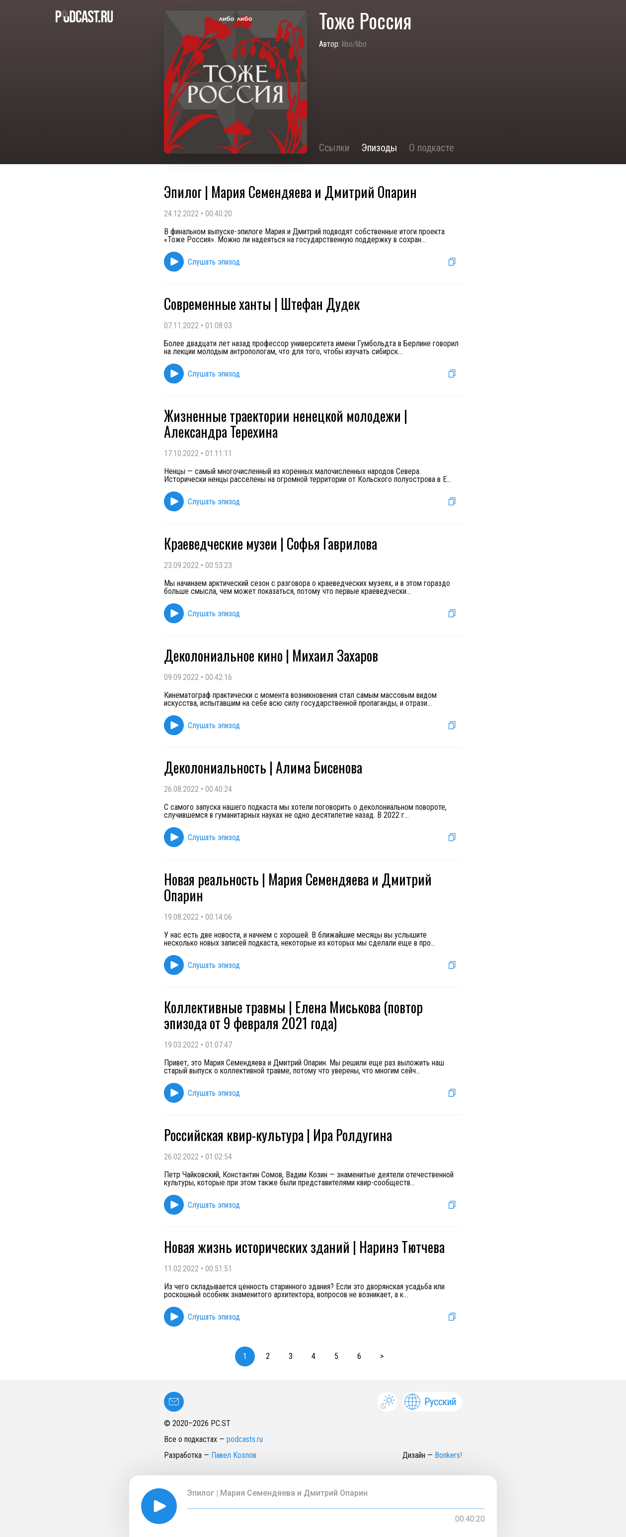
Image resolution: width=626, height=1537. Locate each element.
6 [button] (359, 1356)
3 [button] (291, 1356)
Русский (430, 1402)
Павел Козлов (233, 1455)
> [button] (382, 1356)
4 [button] (313, 1356)
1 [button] (245, 1356)
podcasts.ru (245, 1439)
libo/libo (354, 44)
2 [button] (268, 1356)
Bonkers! (448, 1455)
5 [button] (336, 1356)
